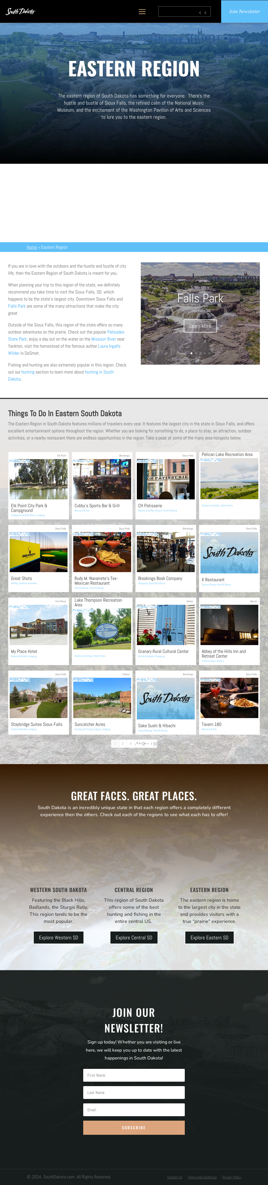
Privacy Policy (231, 1177)
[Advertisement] (134, 203)
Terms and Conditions (202, 1177)
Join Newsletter (244, 11)
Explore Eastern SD (209, 937)
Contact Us (174, 1177)
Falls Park (17, 306)
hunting (28, 372)
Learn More (200, 326)
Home (32, 247)
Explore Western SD (58, 937)
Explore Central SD (134, 937)
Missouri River (103, 339)
